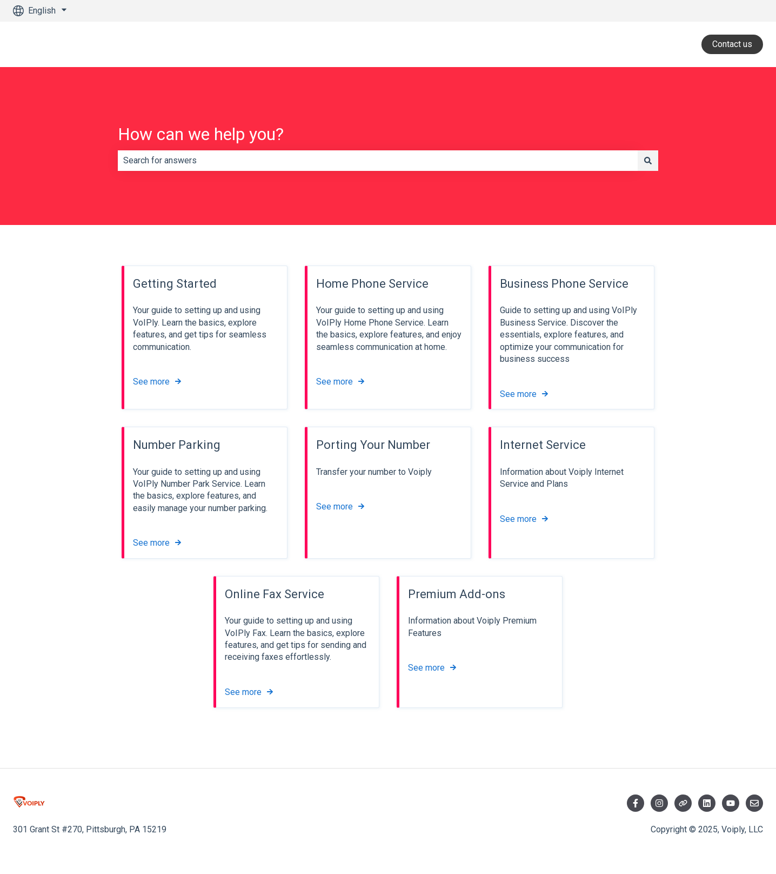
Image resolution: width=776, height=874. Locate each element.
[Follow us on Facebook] (635, 803)
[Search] (648, 160)
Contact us (732, 44)
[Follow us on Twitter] (683, 803)
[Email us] (754, 803)
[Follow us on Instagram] (659, 803)
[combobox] (378, 160)
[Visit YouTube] (730, 803)
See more (151, 382)
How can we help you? (201, 134)
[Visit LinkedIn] (706, 803)
